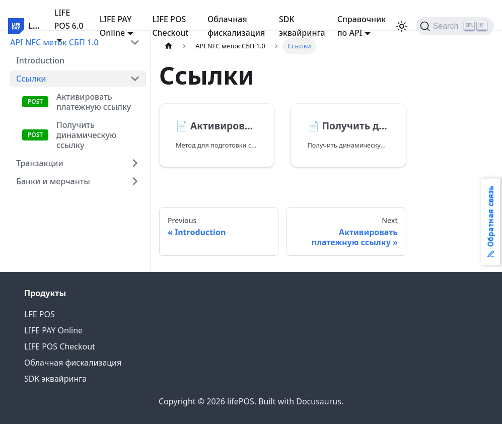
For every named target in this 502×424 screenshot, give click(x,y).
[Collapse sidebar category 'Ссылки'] (135, 78)
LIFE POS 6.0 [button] (69, 19)
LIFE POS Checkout (170, 26)
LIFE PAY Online (53, 330)
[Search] (455, 26)
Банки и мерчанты (53, 181)
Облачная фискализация (236, 26)
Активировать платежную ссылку (93, 101)
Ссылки (31, 78)
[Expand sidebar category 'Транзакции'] (135, 163)
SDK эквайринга (302, 26)
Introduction (40, 60)
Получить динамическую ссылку (86, 135)
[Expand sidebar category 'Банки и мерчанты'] (135, 181)
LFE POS (39, 314)
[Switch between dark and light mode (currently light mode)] (402, 26)
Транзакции (39, 163)
